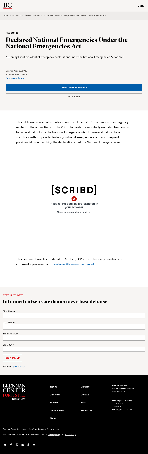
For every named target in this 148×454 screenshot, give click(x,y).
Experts (54, 402)
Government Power (15, 78)
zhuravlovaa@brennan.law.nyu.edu (72, 264)
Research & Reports (33, 15)
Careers (85, 386)
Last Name (9, 322)
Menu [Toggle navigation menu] (141, 6)
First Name (9, 311)
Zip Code (8, 344)
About (53, 418)
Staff (83, 402)
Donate (85, 394)
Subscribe (86, 410)
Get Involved (57, 410)
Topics (53, 386)
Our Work (16, 15)
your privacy (19, 366)
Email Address (10, 333)
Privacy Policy (54, 434)
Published (10, 74)
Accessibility (70, 434)
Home (5, 15)
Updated (10, 71)
